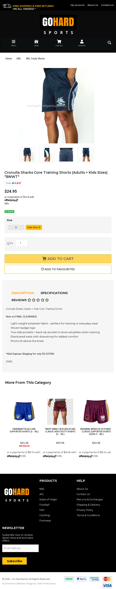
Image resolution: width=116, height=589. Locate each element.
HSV (42, 508)
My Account (77, 5)
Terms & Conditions (88, 513)
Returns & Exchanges (90, 497)
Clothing (44, 513)
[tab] (23, 293)
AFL (41, 492)
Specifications (54, 293)
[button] (58, 269)
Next (111, 413)
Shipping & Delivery (88, 503)
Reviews (30, 300)
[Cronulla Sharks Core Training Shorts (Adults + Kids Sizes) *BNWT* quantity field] (22, 243)
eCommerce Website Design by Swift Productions (29, 581)
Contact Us (107, 5)
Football (44, 503)
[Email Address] (20, 546)
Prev (5, 413)
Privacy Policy (85, 508)
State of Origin (48, 497)
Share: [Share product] (13, 183)
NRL (42, 487)
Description (22, 293)
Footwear (45, 518)
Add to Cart (58, 258)
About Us (92, 5)
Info (7, 203)
